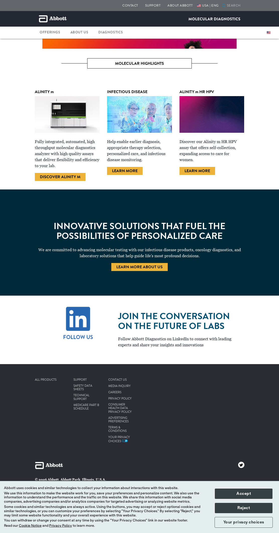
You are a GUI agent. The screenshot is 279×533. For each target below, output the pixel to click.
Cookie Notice (30, 525)
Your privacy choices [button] (243, 522)
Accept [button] (243, 494)
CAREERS (114, 392)
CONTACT (130, 5)
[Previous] (19, 47)
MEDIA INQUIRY (119, 386)
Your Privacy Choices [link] (119, 439)
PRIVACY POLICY (120, 399)
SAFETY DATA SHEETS (82, 387)
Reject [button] (243, 508)
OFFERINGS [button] (50, 32)
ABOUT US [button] (79, 32)
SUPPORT (153, 5)
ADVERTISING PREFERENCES (118, 420)
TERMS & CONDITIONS (117, 429)
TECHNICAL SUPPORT (81, 397)
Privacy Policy (60, 525)
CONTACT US (117, 380)
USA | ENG (210, 5)
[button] (224, 6)
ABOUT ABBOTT (180, 5)
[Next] (260, 47)
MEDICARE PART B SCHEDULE (86, 407)
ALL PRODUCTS (45, 380)
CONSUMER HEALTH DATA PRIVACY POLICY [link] (120, 408)
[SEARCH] (235, 6)
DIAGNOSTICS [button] (110, 32)
